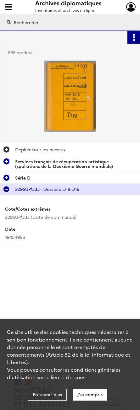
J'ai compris (90, 394)
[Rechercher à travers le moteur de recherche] (68, 22)
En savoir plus (47, 394)
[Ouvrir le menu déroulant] (8, 7)
